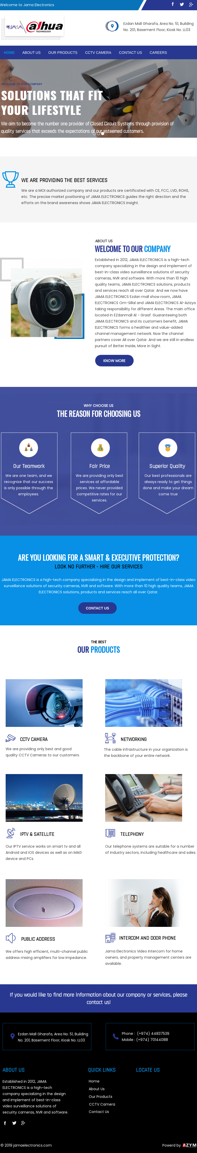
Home (9, 53)
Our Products (62, 53)
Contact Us (130, 53)
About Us (31, 53)
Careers (158, 53)
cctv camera (98, 53)
